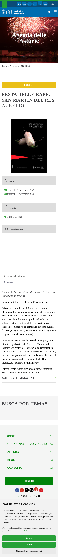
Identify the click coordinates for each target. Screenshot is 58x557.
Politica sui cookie (31, 531)
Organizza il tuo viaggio (27, 443)
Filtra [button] (32, 84)
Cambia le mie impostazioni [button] (29, 551)
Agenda (13, 451)
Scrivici (29, 481)
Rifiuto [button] (29, 545)
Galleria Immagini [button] (18, 378)
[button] (53, 4)
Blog (11, 459)
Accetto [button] (29, 538)
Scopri (12, 436)
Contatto (14, 467)
